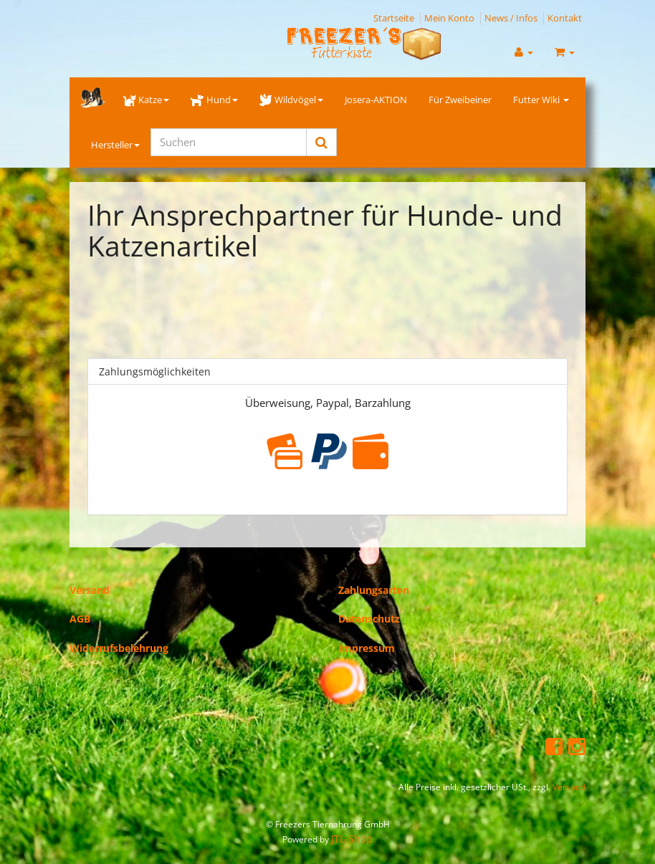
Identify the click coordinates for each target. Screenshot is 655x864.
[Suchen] (228, 142)
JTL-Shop (352, 838)
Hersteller (115, 144)
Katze (146, 99)
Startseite (393, 17)
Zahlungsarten (373, 590)
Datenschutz (369, 618)
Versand (90, 590)
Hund (214, 99)
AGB (80, 618)
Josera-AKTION (376, 99)
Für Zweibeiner (460, 99)
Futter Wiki (541, 99)
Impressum (366, 648)
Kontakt (565, 17)
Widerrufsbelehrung (119, 648)
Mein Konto (449, 17)
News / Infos (510, 17)
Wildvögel (291, 99)
